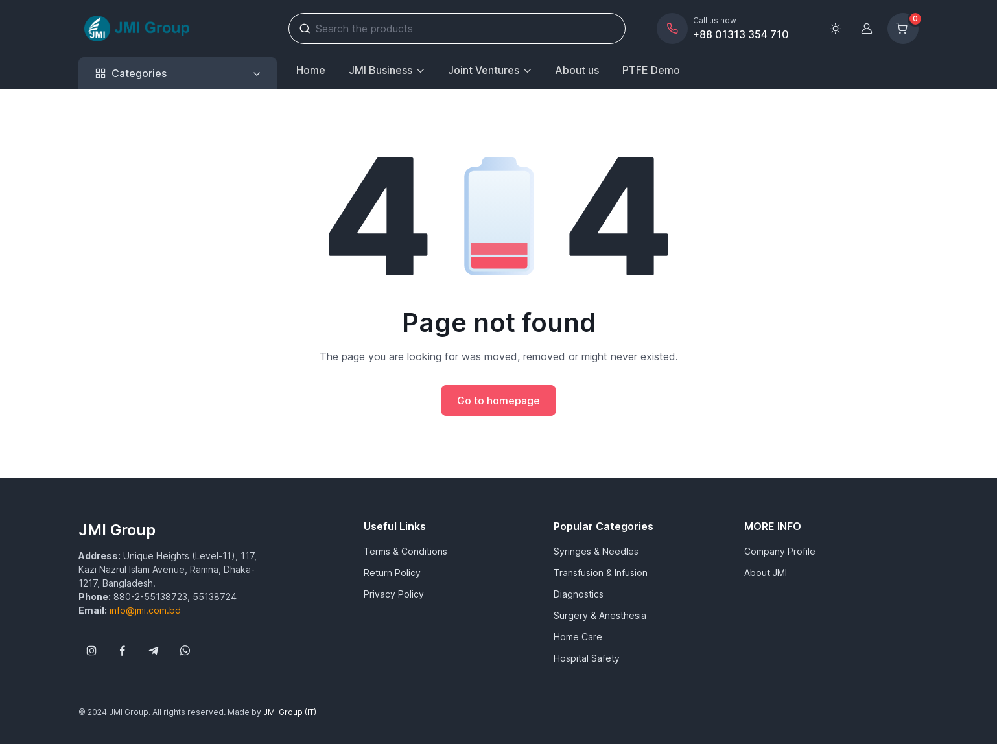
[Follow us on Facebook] (122, 651)
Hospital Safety (587, 658)
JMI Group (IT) (289, 712)
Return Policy (392, 572)
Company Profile (779, 551)
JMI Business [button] (380, 70)
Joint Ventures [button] (483, 70)
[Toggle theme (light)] (835, 28)
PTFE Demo (651, 70)
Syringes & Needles (596, 551)
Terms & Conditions (405, 551)
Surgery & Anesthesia (600, 615)
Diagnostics (579, 593)
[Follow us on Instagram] (91, 651)
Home (310, 70)
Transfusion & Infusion (601, 572)
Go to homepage (498, 400)
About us (577, 70)
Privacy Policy (394, 593)
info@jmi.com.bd (145, 610)
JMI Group (117, 529)
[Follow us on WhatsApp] (185, 651)
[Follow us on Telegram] (154, 651)
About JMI (765, 572)
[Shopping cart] (903, 28)
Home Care (578, 636)
